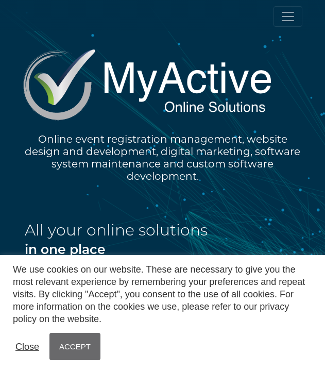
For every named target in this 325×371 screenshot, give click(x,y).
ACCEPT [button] (75, 346)
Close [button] (27, 347)
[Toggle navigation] (287, 16)
